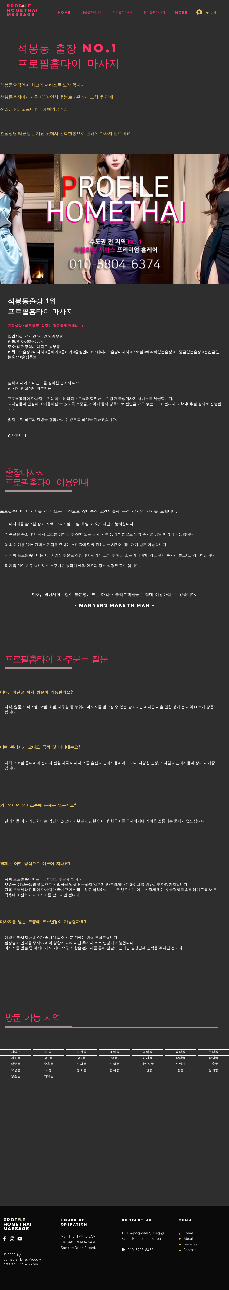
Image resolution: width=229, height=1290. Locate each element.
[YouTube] (20, 1239)
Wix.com (31, 1264)
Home (188, 1233)
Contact (190, 1250)
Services (190, 1244)
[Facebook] (4, 1239)
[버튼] (15, 1051)
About (188, 1239)
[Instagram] (12, 1239)
